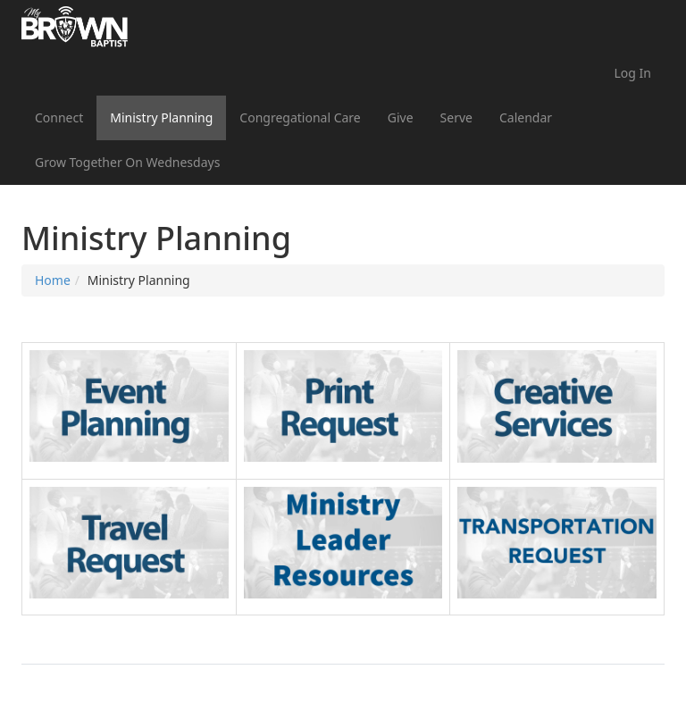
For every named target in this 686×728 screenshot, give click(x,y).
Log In (633, 72)
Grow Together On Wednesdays (127, 162)
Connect (59, 117)
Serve (456, 117)
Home (53, 280)
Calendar (525, 117)
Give (401, 117)
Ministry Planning (161, 117)
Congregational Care (299, 117)
